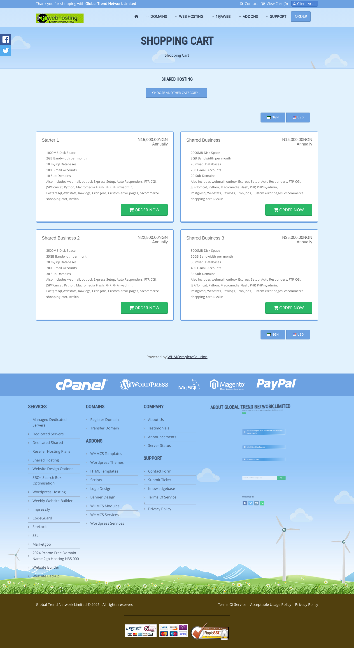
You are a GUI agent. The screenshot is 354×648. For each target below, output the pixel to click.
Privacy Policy (130, 508)
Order (301, 16)
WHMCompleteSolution (187, 356)
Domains (158, 16)
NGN (273, 117)
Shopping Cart (177, 55)
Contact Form (131, 471)
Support (278, 16)
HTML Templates (75, 471)
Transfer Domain (75, 428)
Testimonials (130, 428)
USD (298, 117)
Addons (250, 16)
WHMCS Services (75, 514)
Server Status (130, 445)
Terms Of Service (133, 497)
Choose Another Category (176, 92)
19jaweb (223, 16)
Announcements (133, 436)
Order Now (144, 209)
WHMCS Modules (76, 505)
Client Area (306, 3)
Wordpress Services (78, 523)
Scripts (67, 479)
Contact (251, 3)
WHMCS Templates (77, 453)
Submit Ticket (130, 479)
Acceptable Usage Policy (270, 604)
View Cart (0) (277, 3)
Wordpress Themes (78, 462)
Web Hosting (191, 16)
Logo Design (71, 488)
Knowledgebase (132, 488)
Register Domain (75, 419)
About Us (127, 419)
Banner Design (73, 497)
